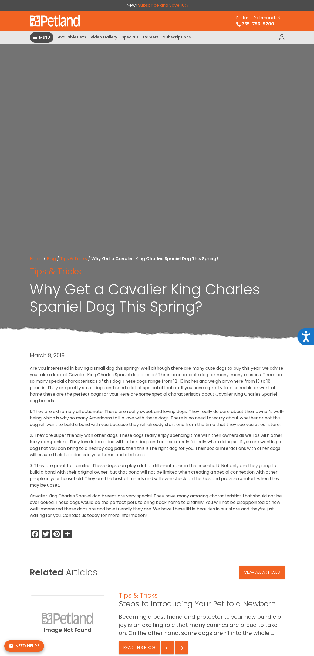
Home (36, 258)
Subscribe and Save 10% (163, 5)
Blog (51, 258)
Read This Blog (139, 647)
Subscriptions (177, 37)
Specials (130, 37)
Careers (151, 37)
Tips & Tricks (73, 258)
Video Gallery (103, 37)
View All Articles (262, 572)
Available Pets (72, 37)
